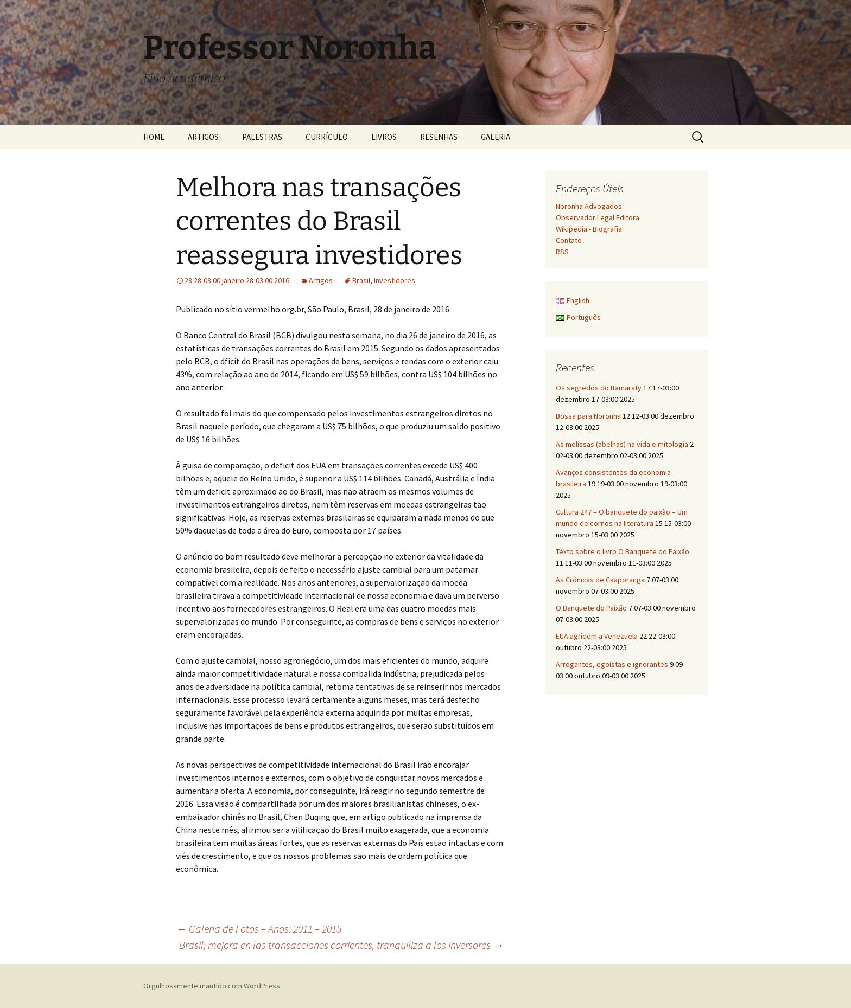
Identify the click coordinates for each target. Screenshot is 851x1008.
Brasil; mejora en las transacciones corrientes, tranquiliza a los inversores (341, 945)
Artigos (321, 280)
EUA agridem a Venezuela (597, 636)
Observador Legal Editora (597, 217)
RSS (562, 251)
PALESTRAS (262, 137)
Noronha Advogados (589, 206)
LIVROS (384, 137)
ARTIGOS (203, 137)
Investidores (394, 280)
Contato (569, 240)
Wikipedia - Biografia (589, 229)
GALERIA (495, 137)
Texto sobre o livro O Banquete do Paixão (622, 551)
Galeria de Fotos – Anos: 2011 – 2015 (258, 928)
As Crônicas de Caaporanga (600, 580)
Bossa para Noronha (588, 416)
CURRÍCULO (327, 137)
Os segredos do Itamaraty (599, 388)
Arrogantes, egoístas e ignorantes (612, 664)
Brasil (361, 280)
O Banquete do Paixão (591, 608)
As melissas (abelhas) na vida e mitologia (622, 444)
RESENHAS (439, 137)
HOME (153, 137)
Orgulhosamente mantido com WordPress (211, 986)
